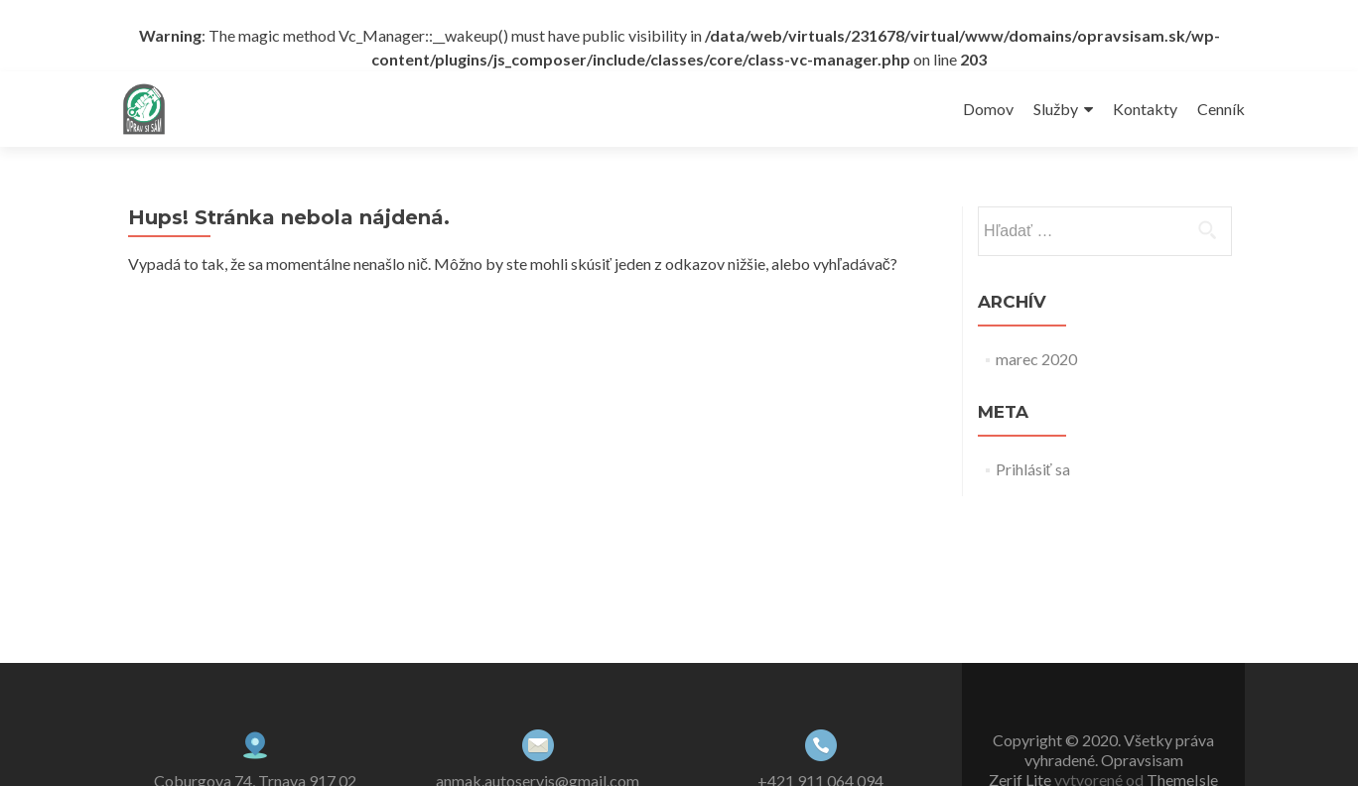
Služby (1055, 108)
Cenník (1221, 108)
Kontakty (1145, 108)
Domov (988, 108)
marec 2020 (1036, 358)
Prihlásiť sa (1033, 468)
